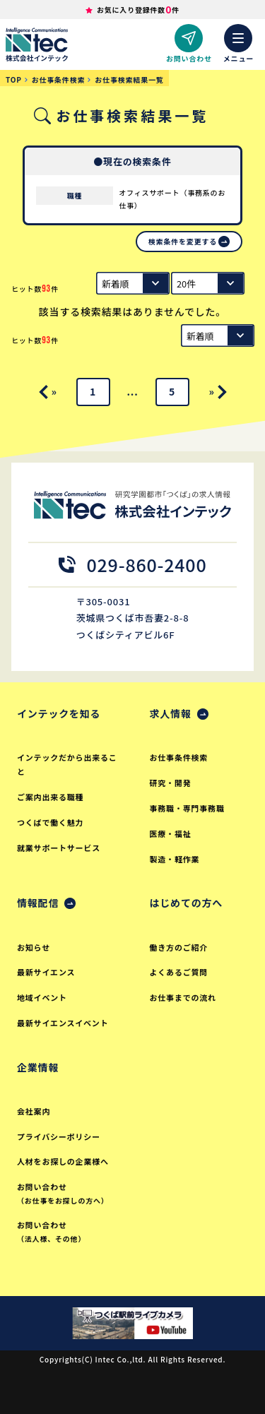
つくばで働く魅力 (50, 822)
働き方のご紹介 (179, 947)
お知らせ (33, 947)
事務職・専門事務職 (187, 808)
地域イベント (42, 997)
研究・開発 (171, 782)
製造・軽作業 (175, 859)
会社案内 (33, 1111)
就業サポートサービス (58, 847)
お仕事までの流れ (183, 997)
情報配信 (38, 903)
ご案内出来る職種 (50, 796)
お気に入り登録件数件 (138, 9)
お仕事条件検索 (179, 757)
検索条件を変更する (182, 241)
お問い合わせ (69, 1194)
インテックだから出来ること (67, 764)
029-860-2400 (133, 564)
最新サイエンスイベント (62, 1022)
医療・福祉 (171, 833)
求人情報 (171, 713)
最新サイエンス (46, 972)
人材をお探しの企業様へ (63, 1161)
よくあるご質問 (179, 972)
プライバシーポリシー (58, 1136)
